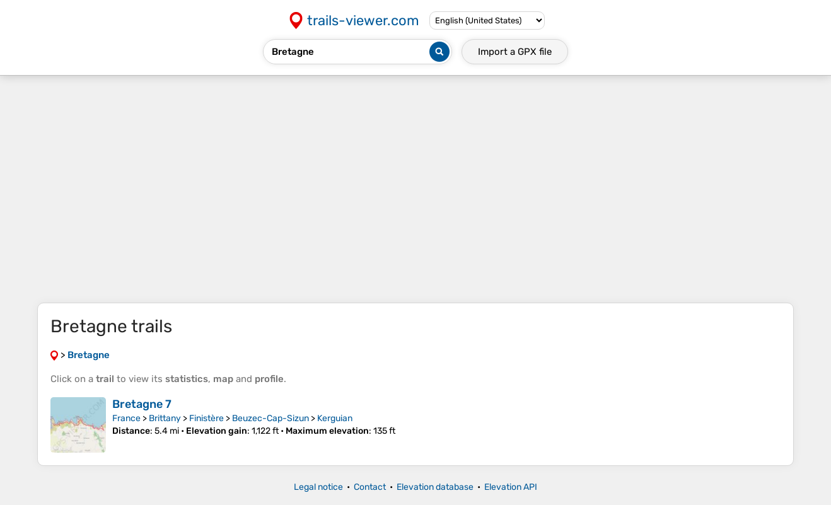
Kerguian (334, 418)
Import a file (515, 51)
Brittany (165, 418)
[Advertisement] (415, 189)
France (126, 418)
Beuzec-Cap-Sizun (270, 418)
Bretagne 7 (141, 404)
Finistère (206, 418)
